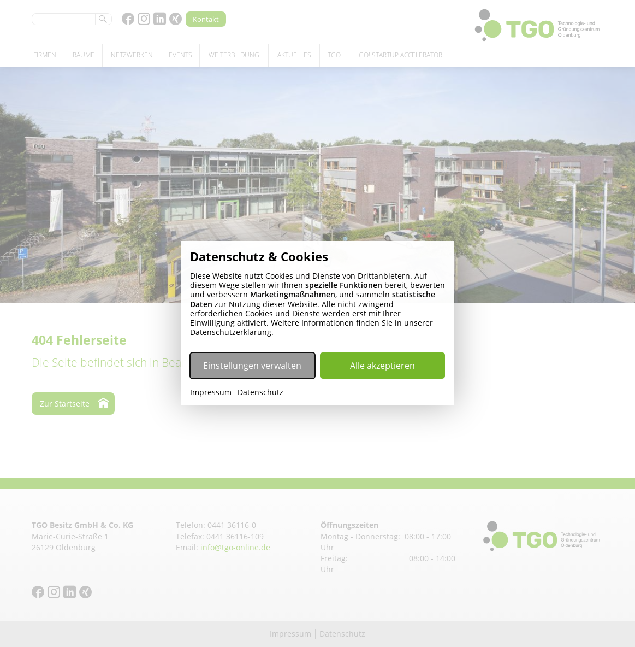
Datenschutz (260, 392)
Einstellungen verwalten (252, 366)
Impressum (211, 392)
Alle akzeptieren (382, 366)
